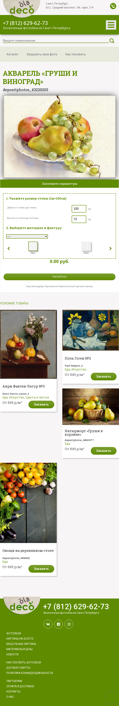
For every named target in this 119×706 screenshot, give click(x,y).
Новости (12, 654)
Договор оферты (18, 667)
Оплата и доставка (20, 686)
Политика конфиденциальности (29, 672)
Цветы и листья (37, 397)
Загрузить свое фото (42, 54)
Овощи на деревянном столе (28, 551)
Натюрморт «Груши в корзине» (84, 433)
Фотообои (13, 633)
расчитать (59, 276)
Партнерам (14, 681)
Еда (5, 397)
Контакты (13, 691)
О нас (10, 696)
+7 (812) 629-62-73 (25, 22)
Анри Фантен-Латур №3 (23, 386)
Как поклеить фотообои (23, 662)
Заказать (41, 404)
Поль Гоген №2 (78, 358)
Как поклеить (75, 54)
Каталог (12, 54)
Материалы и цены (19, 649)
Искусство (16, 397)
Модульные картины (21, 643)
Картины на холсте (20, 638)
